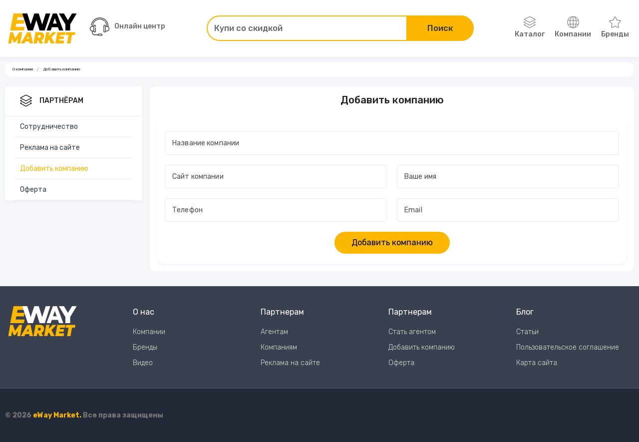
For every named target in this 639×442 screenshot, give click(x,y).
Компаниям (279, 347)
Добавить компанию (54, 168)
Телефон (188, 210)
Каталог (530, 27)
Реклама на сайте (50, 147)
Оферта (33, 189)
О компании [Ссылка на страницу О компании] (22, 69)
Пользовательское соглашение (567, 347)
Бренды (615, 27)
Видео (143, 363)
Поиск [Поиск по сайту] (440, 28)
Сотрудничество (49, 126)
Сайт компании (198, 176)
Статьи (527, 332)
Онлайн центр (127, 26)
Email (414, 210)
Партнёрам (51, 101)
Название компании (206, 143)
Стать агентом (412, 332)
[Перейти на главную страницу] (42, 28)
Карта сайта (536, 363)
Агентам (274, 332)
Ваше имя (421, 176)
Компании (573, 27)
